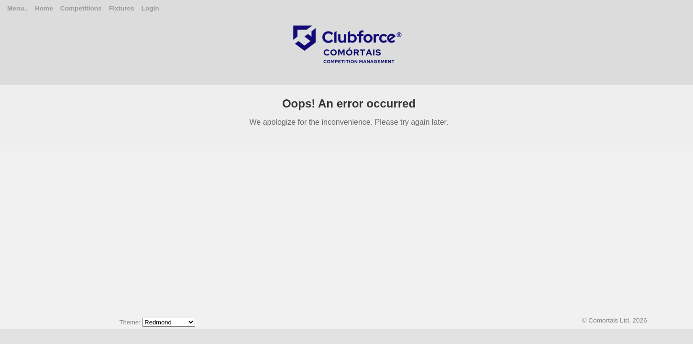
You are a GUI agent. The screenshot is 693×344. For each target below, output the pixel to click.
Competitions (81, 8)
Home (44, 8)
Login (150, 8)
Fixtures (121, 8)
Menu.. (17, 8)
